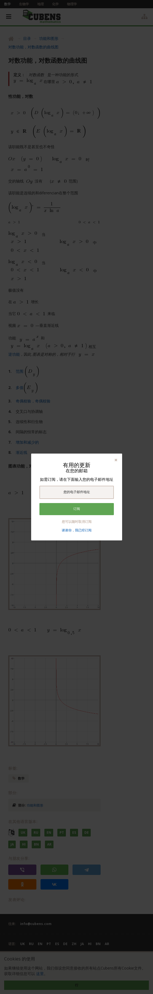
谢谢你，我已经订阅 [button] (77, 530)
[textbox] (76, 492)
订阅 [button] (76, 509)
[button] (116, 460)
